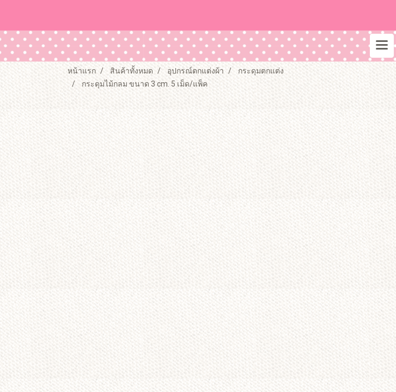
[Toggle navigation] (382, 46)
